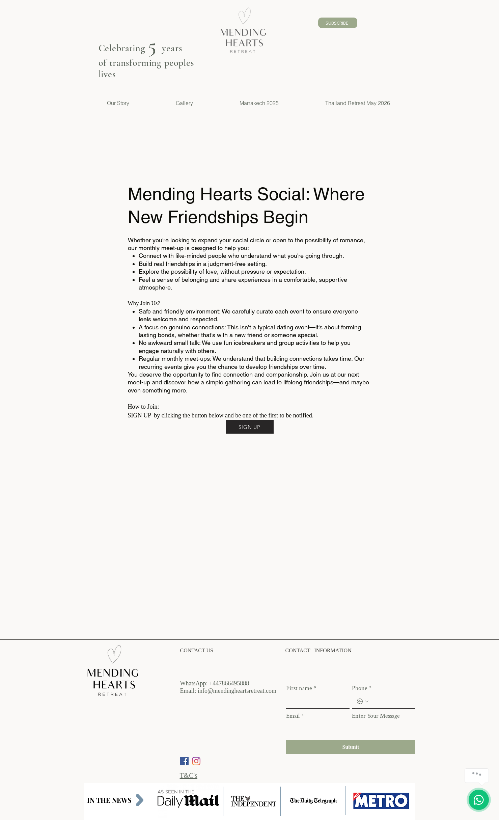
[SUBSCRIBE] (337, 23)
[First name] (315, 701)
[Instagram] (196, 761)
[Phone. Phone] (390, 701)
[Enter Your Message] (381, 729)
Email (295, 716)
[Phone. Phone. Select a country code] (362, 702)
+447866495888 (229, 683)
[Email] (315, 729)
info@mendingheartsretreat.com (237, 690)
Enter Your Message (376, 716)
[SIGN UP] (250, 427)
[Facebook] (184, 761)
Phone (361, 688)
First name (301, 688)
